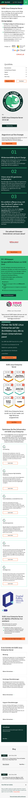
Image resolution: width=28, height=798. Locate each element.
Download (21, 81)
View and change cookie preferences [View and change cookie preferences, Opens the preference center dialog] (18, 796)
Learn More (14, 422)
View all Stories (14, 252)
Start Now (5, 738)
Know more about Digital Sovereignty (13, 638)
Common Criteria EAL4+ (9, 39)
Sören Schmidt (6, 764)
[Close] (25, 785)
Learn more (10, 463)
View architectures (9, 357)
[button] (15, 2)
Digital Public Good (17, 34)
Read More (21, 764)
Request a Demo (9, 81)
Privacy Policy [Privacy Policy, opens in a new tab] (16, 791)
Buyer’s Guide (9, 143)
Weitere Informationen (8, 671)
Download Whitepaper (9, 295)
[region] (14, 790)
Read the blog (9, 125)
